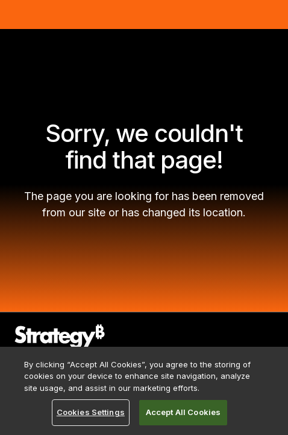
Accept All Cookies (183, 412)
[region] (144, 391)
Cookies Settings (91, 412)
